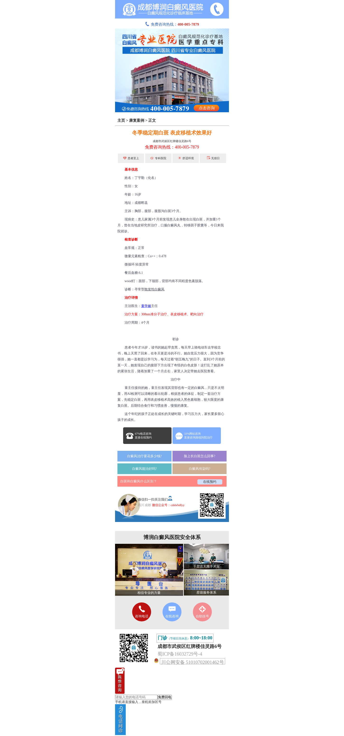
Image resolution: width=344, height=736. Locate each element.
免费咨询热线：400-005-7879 (172, 147)
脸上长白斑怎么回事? (199, 456)
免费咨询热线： (172, 24)
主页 (121, 120)
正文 (152, 120)
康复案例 (136, 120)
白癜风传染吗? (199, 468)
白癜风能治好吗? (144, 468)
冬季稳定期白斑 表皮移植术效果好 (172, 133)
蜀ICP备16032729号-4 (180, 654)
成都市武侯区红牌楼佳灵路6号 (172, 141)
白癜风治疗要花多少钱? (144, 456)
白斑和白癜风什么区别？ (138, 481)
